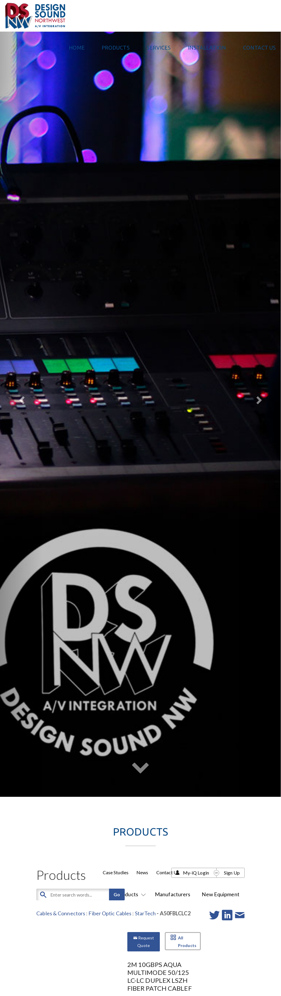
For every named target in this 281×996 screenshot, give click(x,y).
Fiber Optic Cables (109, 913)
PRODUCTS (116, 47)
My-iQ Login (196, 872)
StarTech (145, 913)
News (142, 872)
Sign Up (232, 872)
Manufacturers (172, 894)
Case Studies (115, 872)
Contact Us (259, 47)
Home (76, 47)
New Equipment (220, 894)
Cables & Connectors (60, 913)
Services (159, 47)
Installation (207, 47)
